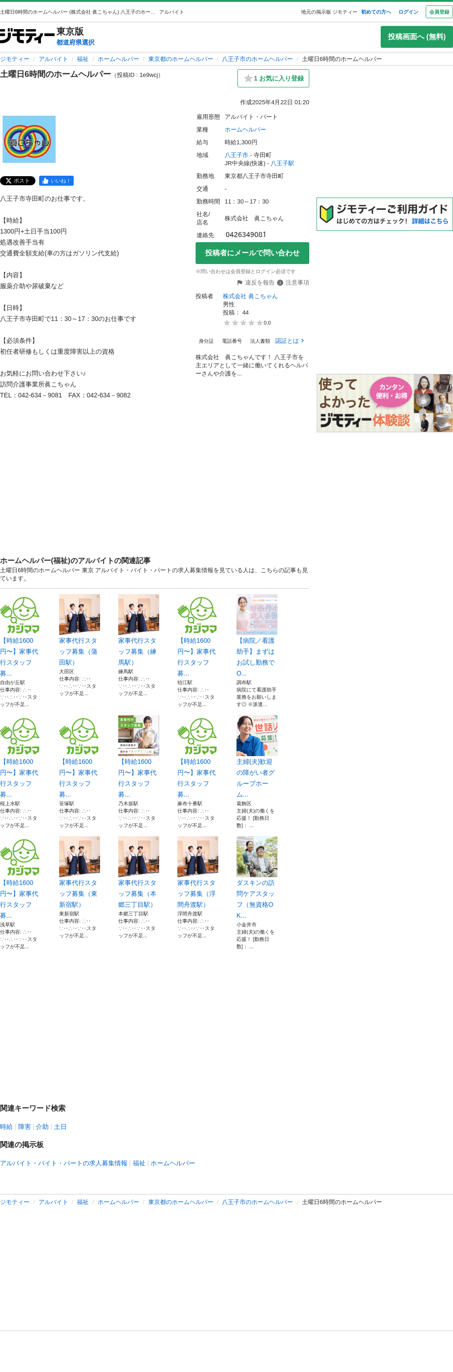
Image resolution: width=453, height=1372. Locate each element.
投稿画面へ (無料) (417, 37)
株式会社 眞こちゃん (250, 296)
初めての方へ (376, 12)
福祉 (83, 59)
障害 (24, 1126)
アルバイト (53, 59)
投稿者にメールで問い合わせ (252, 253)
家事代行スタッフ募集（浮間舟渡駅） (197, 872)
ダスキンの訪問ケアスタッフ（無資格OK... (257, 877)
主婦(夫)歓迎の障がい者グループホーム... (257, 756)
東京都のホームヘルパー (180, 59)
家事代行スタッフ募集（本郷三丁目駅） (138, 872)
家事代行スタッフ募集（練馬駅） (138, 630)
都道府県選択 (75, 42)
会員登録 (439, 12)
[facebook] (56, 181)
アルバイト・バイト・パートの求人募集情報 (63, 1163)
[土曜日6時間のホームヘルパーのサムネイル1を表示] (29, 139)
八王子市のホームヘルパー (257, 59)
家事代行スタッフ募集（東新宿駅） (79, 872)
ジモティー (15, 59)
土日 (60, 1126)
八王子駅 (282, 163)
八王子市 (236, 155)
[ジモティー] (27, 36)
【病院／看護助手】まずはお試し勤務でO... (257, 635)
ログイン (408, 12)
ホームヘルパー (118, 59)
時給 (6, 1126)
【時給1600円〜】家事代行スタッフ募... (20, 635)
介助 (42, 1126)
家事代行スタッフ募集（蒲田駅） (79, 630)
